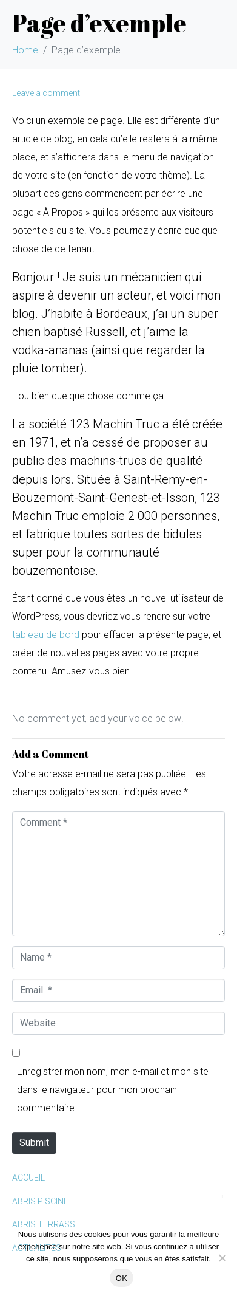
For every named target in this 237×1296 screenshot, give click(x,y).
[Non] (222, 1258)
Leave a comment (46, 93)
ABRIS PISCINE (40, 1201)
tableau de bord (45, 634)
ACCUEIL (28, 1177)
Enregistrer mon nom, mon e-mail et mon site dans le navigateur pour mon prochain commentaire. (113, 1090)
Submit (34, 1142)
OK (121, 1278)
